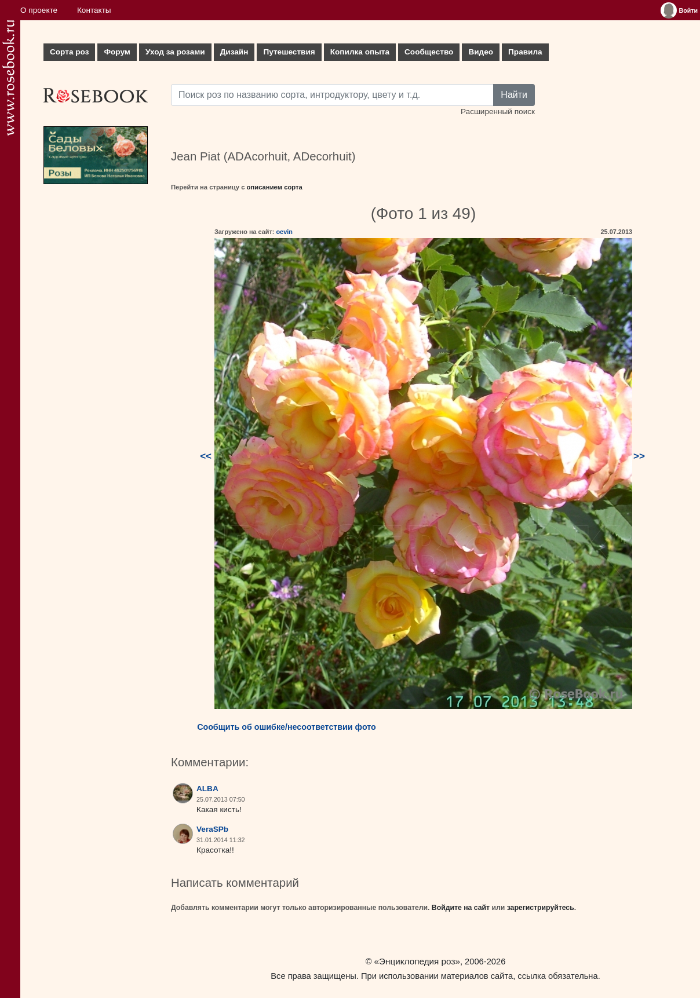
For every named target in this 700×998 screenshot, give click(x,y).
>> (639, 456)
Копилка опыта (359, 51)
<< (206, 456)
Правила (525, 51)
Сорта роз (69, 51)
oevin (284, 231)
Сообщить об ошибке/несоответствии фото (286, 727)
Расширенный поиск (498, 111)
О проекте (38, 10)
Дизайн (234, 51)
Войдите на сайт (461, 908)
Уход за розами (175, 51)
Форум (117, 51)
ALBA (207, 788)
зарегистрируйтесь (540, 908)
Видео (480, 51)
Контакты (94, 10)
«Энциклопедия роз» (417, 961)
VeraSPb (212, 829)
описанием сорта (274, 187)
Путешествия (289, 51)
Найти (514, 95)
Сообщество (428, 51)
